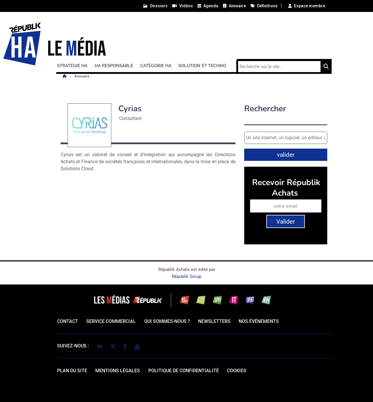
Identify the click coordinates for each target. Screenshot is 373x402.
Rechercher (265, 108)
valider (286, 154)
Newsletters (214, 321)
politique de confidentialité (183, 370)
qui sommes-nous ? (167, 321)
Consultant (130, 118)
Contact (67, 321)
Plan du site (72, 370)
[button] (75, 65)
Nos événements (259, 321)
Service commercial (111, 321)
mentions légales (117, 370)
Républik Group (186, 276)
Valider (285, 221)
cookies (236, 370)
